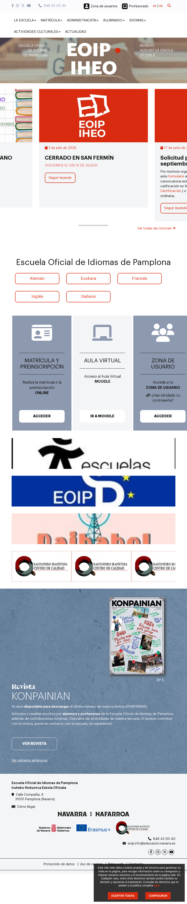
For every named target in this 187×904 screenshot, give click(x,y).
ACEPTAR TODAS (122, 895)
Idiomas (137, 20)
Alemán (37, 278)
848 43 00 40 (52, 6)
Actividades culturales (37, 32)
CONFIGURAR (158, 895)
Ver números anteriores (30, 760)
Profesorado (138, 6)
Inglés (37, 296)
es (155, 6)
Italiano (88, 296)
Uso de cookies (91, 864)
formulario (175, 176)
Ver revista (34, 744)
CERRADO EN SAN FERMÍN (79, 158)
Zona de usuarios (104, 6)
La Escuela (25, 20)
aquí (156, 885)
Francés (139, 278)
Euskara (88, 278)
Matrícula (51, 20)
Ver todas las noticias (156, 228)
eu (161, 6)
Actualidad (75, 32)
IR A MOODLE (102, 416)
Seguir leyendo (60, 177)
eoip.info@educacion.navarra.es (151, 843)
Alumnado (114, 20)
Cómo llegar (26, 806)
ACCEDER (42, 416)
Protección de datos (59, 864)
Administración (83, 20)
